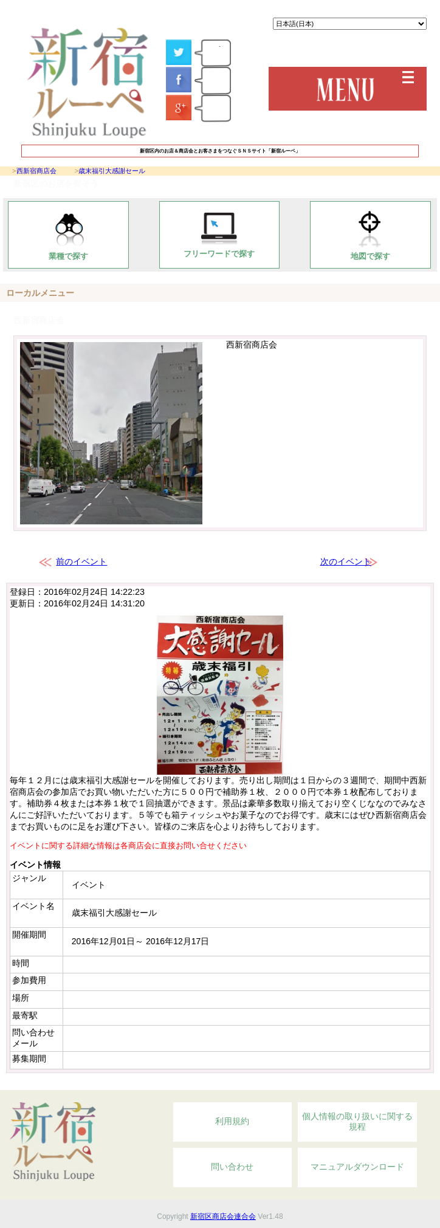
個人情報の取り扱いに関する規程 (357, 1121)
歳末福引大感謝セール (111, 170)
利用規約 (232, 1121)
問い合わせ (232, 1166)
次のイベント (345, 561)
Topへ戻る (368, 1083)
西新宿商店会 (36, 170)
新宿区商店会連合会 (223, 1216)
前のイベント (81, 561)
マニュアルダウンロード (357, 1166)
